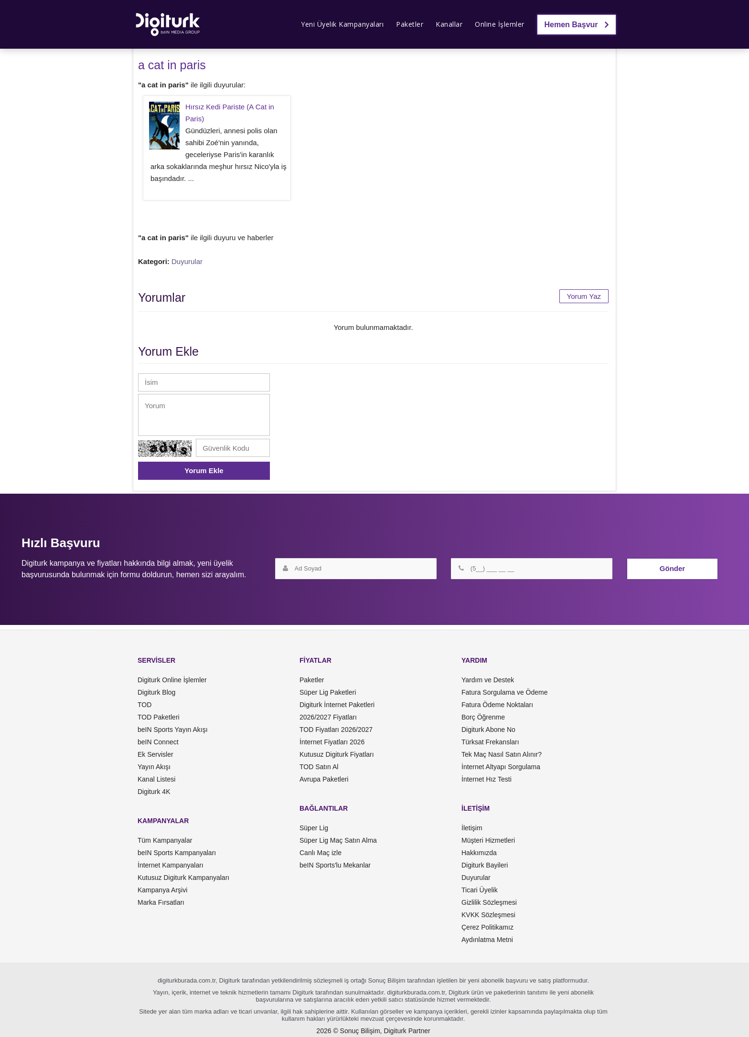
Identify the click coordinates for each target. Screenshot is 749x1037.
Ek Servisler (155, 754)
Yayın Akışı (154, 767)
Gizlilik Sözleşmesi (489, 902)
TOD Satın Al (319, 767)
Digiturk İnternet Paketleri (337, 705)
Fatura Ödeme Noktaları (497, 705)
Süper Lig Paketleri (328, 692)
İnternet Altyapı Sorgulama (500, 767)
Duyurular (187, 261)
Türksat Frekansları (490, 742)
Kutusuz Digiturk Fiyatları (337, 754)
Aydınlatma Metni (487, 939)
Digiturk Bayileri (484, 865)
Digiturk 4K (154, 791)
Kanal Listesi (156, 779)
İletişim (471, 828)
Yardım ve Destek (487, 680)
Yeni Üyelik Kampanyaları (342, 24)
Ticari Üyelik (479, 890)
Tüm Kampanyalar (165, 840)
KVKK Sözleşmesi (488, 915)
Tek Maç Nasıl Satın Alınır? (501, 754)
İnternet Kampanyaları (170, 865)
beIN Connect (158, 742)
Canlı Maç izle (321, 853)
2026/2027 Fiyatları (328, 717)
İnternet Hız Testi (486, 779)
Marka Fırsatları (161, 902)
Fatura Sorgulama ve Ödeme (504, 692)
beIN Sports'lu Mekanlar (335, 865)
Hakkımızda (479, 853)
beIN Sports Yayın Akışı (173, 729)
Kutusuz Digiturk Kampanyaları (183, 877)
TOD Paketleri (159, 717)
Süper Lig (314, 828)
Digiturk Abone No (488, 729)
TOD (144, 705)
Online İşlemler (499, 24)
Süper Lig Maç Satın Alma (338, 840)
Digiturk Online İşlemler (172, 680)
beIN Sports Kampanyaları (177, 853)
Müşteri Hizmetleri (488, 840)
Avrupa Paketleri (324, 779)
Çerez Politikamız (487, 927)
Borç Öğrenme (483, 717)
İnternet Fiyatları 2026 (332, 742)
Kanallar (449, 24)
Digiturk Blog (156, 692)
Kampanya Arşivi (162, 890)
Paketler (409, 24)
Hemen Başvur (577, 25)
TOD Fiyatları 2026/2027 (336, 729)
